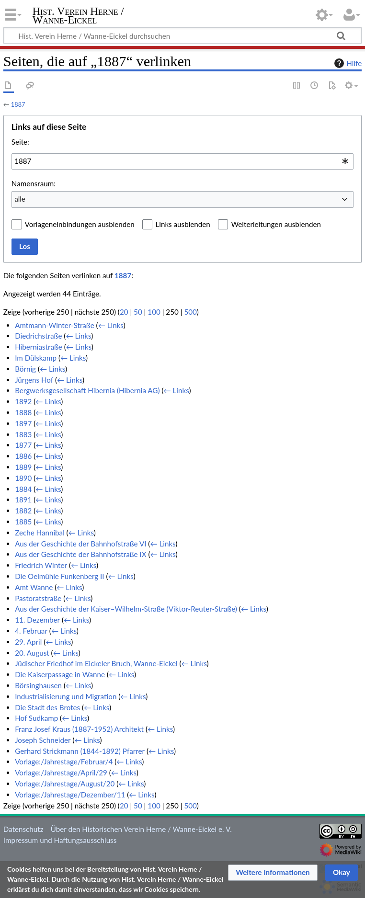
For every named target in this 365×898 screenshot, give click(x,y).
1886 (23, 456)
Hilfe (347, 63)
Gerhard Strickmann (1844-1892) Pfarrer (80, 751)
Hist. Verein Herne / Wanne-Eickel (78, 15)
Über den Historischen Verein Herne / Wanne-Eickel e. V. (141, 829)
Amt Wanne (34, 587)
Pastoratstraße (38, 598)
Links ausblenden (182, 224)
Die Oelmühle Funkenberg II (59, 576)
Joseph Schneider (42, 740)
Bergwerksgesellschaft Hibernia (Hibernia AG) (87, 390)
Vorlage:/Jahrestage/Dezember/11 (70, 794)
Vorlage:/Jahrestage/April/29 (61, 772)
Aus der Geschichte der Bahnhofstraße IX (80, 554)
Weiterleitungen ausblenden (275, 224)
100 (154, 311)
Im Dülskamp (36, 357)
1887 (18, 104)
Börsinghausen (38, 685)
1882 (23, 510)
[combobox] (182, 161)
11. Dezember (37, 619)
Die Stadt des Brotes (47, 707)
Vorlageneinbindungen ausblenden (80, 224)
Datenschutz (23, 829)
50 (138, 311)
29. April (28, 641)
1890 (23, 478)
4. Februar (31, 630)
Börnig (25, 368)
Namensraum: (33, 183)
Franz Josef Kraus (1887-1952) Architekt (79, 729)
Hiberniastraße (38, 346)
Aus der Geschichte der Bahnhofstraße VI (80, 543)
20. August (32, 652)
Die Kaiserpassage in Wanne (60, 674)
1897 (23, 423)
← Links (111, 325)
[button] (273, 872)
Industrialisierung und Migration (65, 696)
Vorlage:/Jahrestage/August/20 (64, 783)
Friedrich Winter (41, 565)
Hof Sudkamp (36, 718)
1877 (23, 445)
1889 (23, 467)
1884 (23, 489)
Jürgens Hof (34, 379)
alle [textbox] (19, 198)
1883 (23, 434)
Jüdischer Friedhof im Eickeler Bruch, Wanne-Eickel (96, 663)
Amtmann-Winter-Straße (54, 325)
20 (124, 311)
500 (190, 311)
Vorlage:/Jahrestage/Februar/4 (64, 761)
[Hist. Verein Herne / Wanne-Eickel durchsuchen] (182, 35)
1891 (23, 499)
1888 (23, 412)
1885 (23, 521)
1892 (23, 401)
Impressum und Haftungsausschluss (59, 840)
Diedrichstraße (38, 335)
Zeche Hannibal (40, 532)
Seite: (20, 141)
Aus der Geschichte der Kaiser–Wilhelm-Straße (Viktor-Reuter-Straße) (126, 608)
